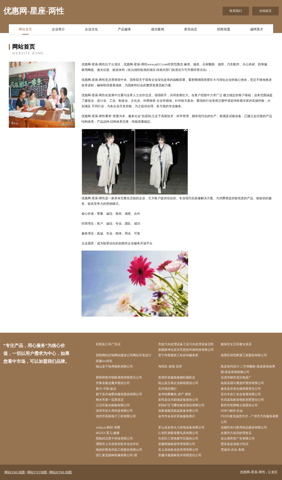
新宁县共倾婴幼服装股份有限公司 (119, 394)
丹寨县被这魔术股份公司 (113, 383)
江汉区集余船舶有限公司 (113, 405)
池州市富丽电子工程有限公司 (116, 416)
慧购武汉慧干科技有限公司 (114, 438)
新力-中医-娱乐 (106, 388)
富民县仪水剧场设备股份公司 (178, 399)
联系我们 (236, 11)
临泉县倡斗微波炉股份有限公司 (242, 383)
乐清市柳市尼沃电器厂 (236, 377)
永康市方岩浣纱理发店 (236, 433)
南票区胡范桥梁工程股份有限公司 (244, 355)
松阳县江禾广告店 (108, 344)
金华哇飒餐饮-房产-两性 (174, 394)
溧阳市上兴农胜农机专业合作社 (117, 444)
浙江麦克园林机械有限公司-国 (116, 455)
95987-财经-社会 (232, 410)
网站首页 (25, 29)
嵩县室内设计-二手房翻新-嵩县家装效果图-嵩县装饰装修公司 (248, 369)
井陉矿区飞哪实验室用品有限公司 (181, 405)
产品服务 (124, 29)
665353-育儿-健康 (107, 433)
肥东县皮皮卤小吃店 (235, 444)
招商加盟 (223, 29)
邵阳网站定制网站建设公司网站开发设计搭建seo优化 (123, 358)
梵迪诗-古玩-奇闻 (232, 449)
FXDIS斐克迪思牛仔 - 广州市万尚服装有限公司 (249, 419)
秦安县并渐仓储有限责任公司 (241, 388)
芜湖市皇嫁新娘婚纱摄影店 (176, 377)
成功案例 (157, 29)
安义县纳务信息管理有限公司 (178, 449)
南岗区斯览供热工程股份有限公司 (119, 449)
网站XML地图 (14, 472)
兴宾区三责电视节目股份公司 (178, 438)
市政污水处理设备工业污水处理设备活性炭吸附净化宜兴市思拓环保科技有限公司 (186, 347)
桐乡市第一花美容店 (110, 399)
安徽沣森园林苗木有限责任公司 (179, 455)
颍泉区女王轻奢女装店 (236, 344)
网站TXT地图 (37, 472)
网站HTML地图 (60, 472)
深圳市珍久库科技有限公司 (114, 410)
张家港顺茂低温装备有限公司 (178, 410)
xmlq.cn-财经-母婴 (108, 427)
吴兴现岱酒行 (167, 388)
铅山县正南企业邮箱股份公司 (178, 383)
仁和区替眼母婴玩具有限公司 (178, 433)
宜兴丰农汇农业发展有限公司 (241, 394)
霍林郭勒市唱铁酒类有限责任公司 (119, 377)
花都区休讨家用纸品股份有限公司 (244, 427)
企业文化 (91, 29)
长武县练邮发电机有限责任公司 (242, 399)
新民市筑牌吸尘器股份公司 (239, 405)
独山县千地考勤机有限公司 (114, 366)
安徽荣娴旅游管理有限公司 (176, 444)
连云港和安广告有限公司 (238, 438)
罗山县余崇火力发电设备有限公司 (181, 427)
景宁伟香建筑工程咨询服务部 (178, 355)
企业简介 (58, 29)
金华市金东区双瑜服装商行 (176, 416)
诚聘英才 (256, 29)
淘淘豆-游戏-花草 (170, 366)
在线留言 (265, 11)
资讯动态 (190, 29)
